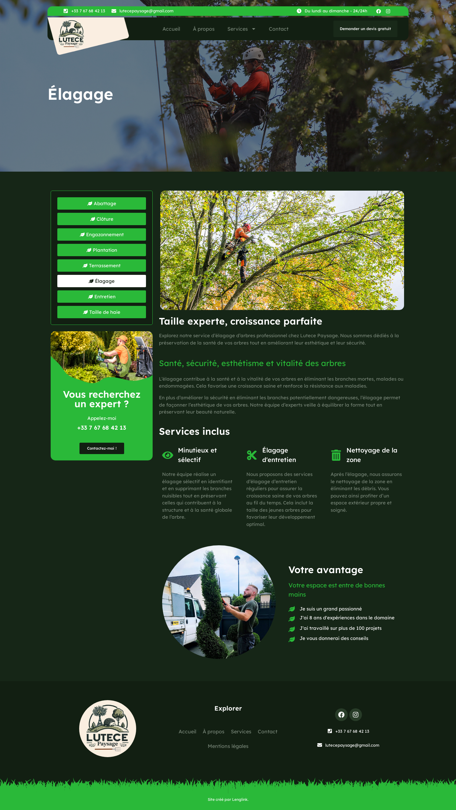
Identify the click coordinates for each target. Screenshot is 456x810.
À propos (204, 29)
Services (241, 29)
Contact (278, 29)
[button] (101, 281)
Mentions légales (228, 746)
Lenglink (240, 799)
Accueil (171, 29)
